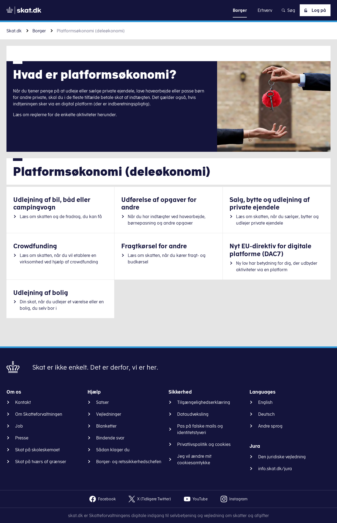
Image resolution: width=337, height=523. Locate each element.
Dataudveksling (192, 414)
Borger (39, 30)
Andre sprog (270, 426)
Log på (314, 10)
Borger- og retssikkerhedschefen (128, 461)
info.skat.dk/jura (275, 468)
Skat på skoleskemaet (37, 449)
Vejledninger (108, 414)
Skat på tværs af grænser (40, 461)
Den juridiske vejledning (282, 456)
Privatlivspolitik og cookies (204, 444)
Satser (102, 402)
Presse (21, 437)
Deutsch (266, 414)
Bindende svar (110, 437)
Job (19, 426)
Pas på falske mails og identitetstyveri (200, 429)
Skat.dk (14, 30)
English (265, 402)
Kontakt (23, 402)
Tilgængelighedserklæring (203, 402)
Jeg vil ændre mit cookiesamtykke (194, 459)
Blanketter (106, 426)
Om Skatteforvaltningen (38, 414)
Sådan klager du (113, 449)
